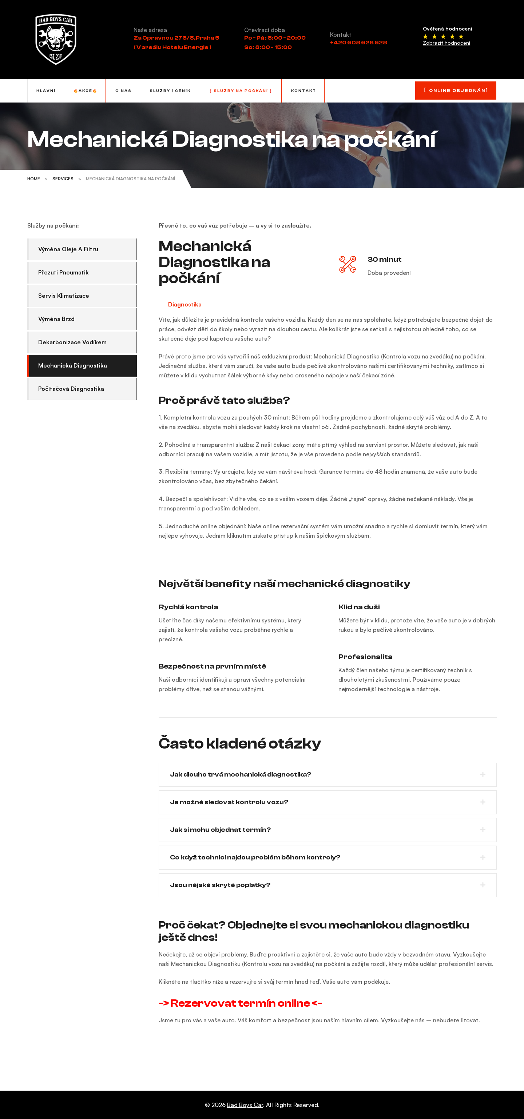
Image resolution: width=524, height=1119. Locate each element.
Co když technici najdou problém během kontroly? (255, 857)
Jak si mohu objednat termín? (220, 830)
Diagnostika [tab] (185, 304)
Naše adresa (150, 29)
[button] (328, 774)
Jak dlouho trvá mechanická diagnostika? (240, 774)
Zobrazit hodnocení (446, 43)
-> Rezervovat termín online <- (240, 1003)
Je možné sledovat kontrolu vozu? (229, 802)
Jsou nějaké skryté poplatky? (220, 885)
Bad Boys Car (245, 1104)
